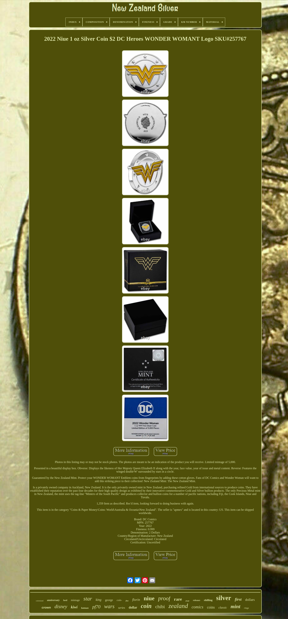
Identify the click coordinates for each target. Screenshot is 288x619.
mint (235, 606)
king (98, 600)
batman (85, 608)
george (109, 600)
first (238, 599)
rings (246, 608)
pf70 (96, 606)
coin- (119, 600)
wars (109, 606)
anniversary (53, 600)
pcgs (187, 601)
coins (211, 607)
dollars (250, 600)
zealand (178, 605)
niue (149, 598)
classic (222, 607)
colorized (39, 601)
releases (196, 600)
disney (61, 606)
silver (223, 598)
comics (197, 607)
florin (136, 600)
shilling (208, 600)
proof (164, 598)
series (121, 607)
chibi (160, 606)
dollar (133, 607)
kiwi (74, 607)
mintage (75, 600)
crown (46, 607)
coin (146, 606)
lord (65, 600)
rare (178, 599)
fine (127, 601)
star (87, 599)
